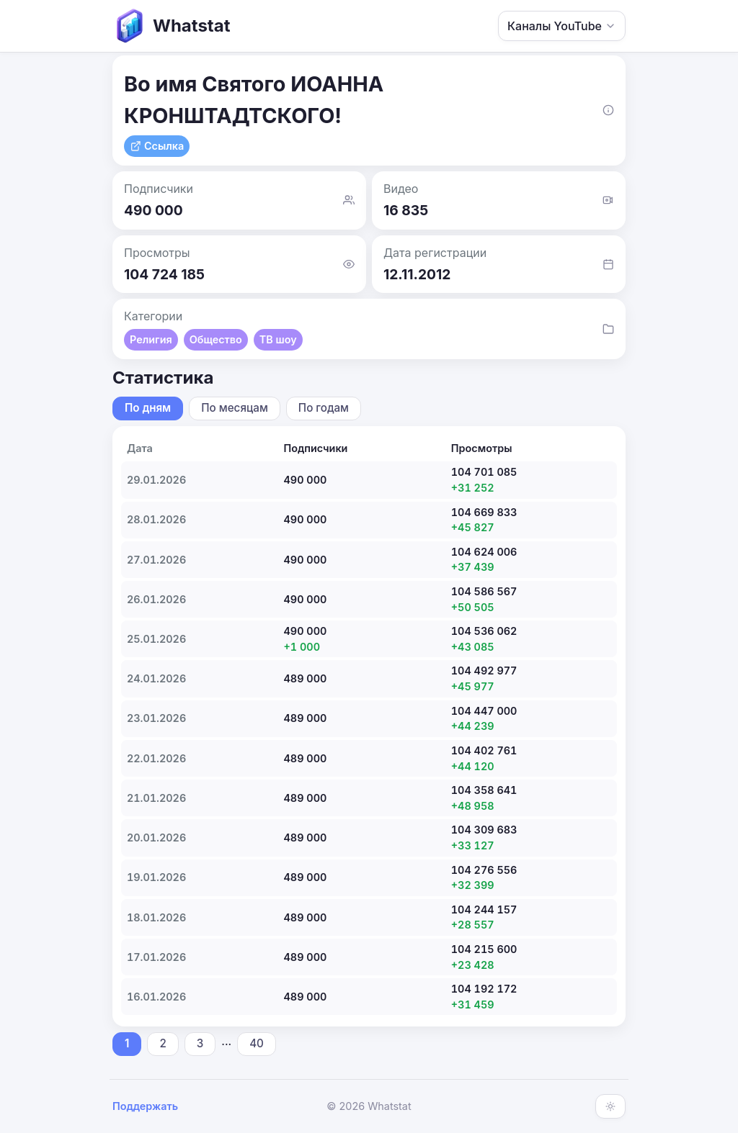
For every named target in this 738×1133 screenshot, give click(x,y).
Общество (216, 339)
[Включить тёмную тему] (610, 1106)
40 (256, 1043)
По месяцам (234, 408)
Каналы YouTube (561, 26)
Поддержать (145, 1106)
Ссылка (157, 146)
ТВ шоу (278, 339)
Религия (151, 339)
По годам (323, 408)
